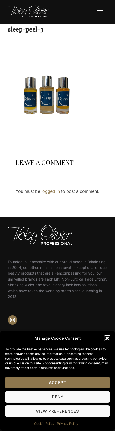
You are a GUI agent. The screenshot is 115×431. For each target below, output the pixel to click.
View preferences (57, 411)
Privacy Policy (67, 424)
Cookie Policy (44, 424)
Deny (57, 396)
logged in (50, 191)
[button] (107, 338)
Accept (57, 382)
